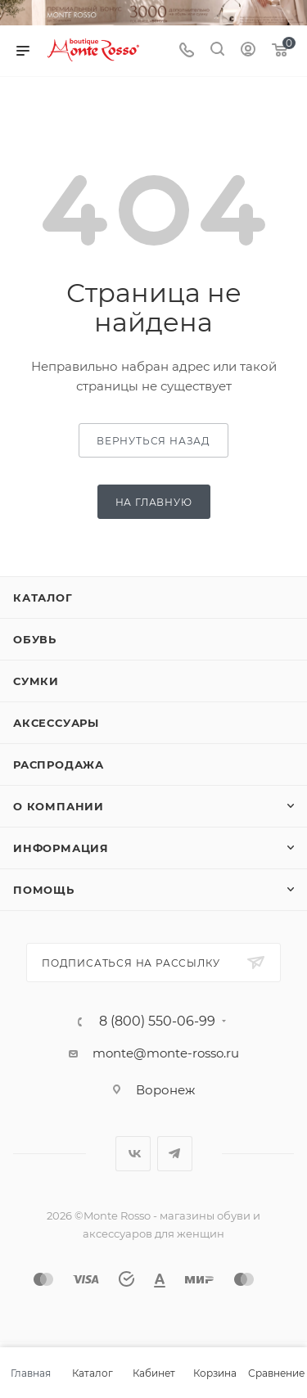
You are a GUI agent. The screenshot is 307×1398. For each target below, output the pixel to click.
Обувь (34, 639)
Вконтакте (133, 1153)
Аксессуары (56, 722)
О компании (58, 806)
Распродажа (58, 764)
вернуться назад (153, 441)
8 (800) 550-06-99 (157, 1021)
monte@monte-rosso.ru (166, 1053)
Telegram (174, 1153)
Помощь (43, 889)
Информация (61, 848)
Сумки (36, 681)
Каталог (43, 597)
